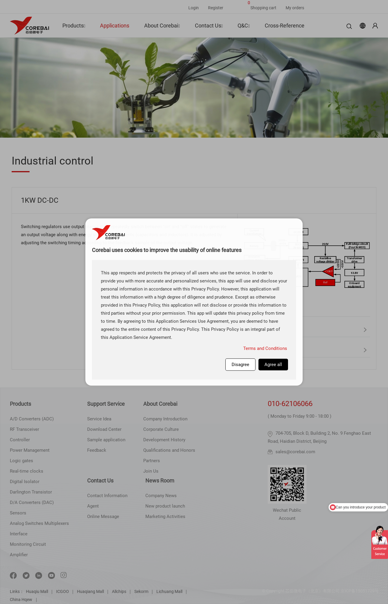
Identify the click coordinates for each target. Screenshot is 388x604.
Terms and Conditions (265, 348)
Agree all (273, 364)
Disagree (240, 364)
